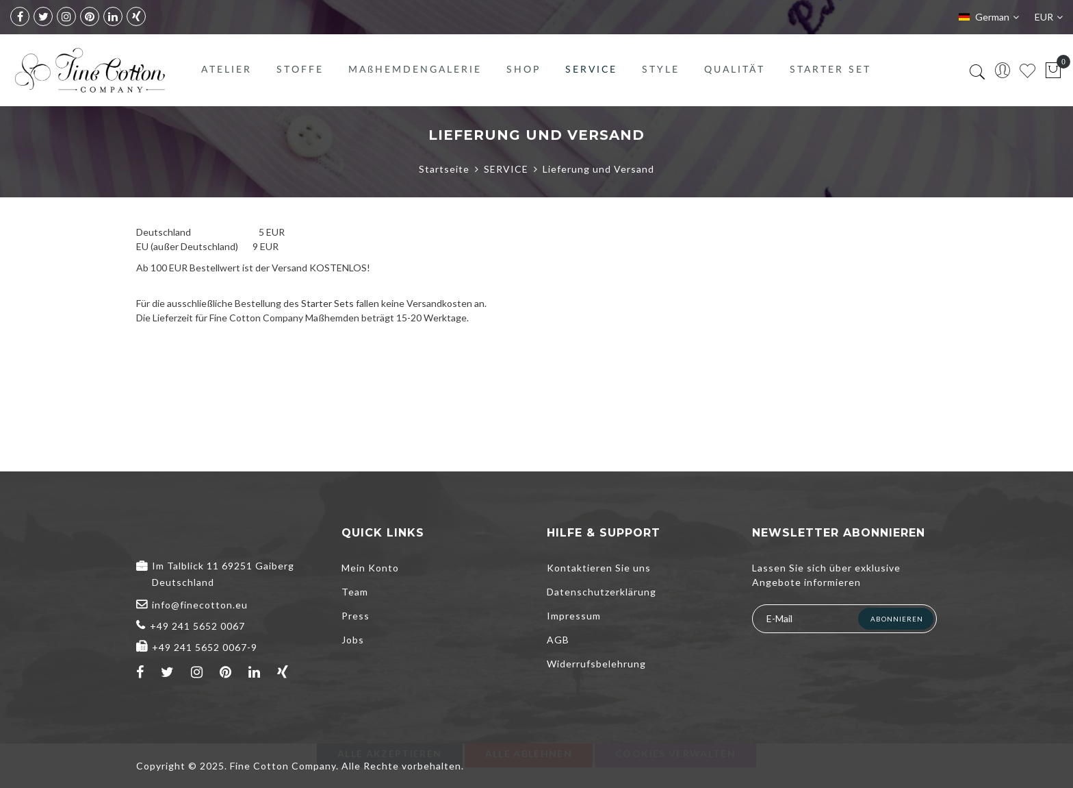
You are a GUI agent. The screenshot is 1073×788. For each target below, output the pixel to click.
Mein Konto (370, 568)
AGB (558, 639)
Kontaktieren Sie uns (599, 568)
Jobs (352, 639)
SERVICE (506, 169)
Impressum (574, 615)
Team (354, 592)
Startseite (444, 169)
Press (355, 615)
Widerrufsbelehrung (596, 663)
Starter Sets (327, 303)
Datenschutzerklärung (601, 592)
